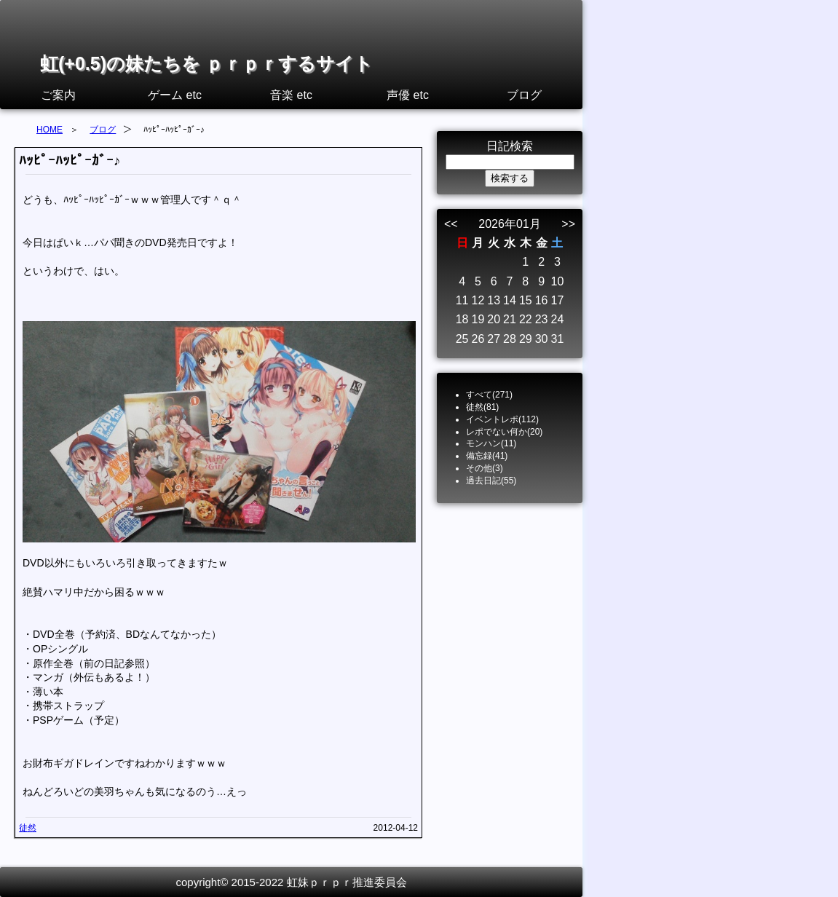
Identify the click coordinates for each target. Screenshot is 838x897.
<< (451, 224)
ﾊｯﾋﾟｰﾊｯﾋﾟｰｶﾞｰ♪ (69, 160)
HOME (49, 130)
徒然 (27, 828)
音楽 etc (291, 95)
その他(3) (484, 468)
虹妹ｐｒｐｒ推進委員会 (347, 882)
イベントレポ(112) (502, 419)
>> (568, 224)
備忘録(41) (486, 456)
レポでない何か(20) (504, 432)
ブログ (524, 95)
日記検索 (509, 146)
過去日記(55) (491, 480)
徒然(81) (482, 407)
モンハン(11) (491, 443)
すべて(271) (489, 395)
